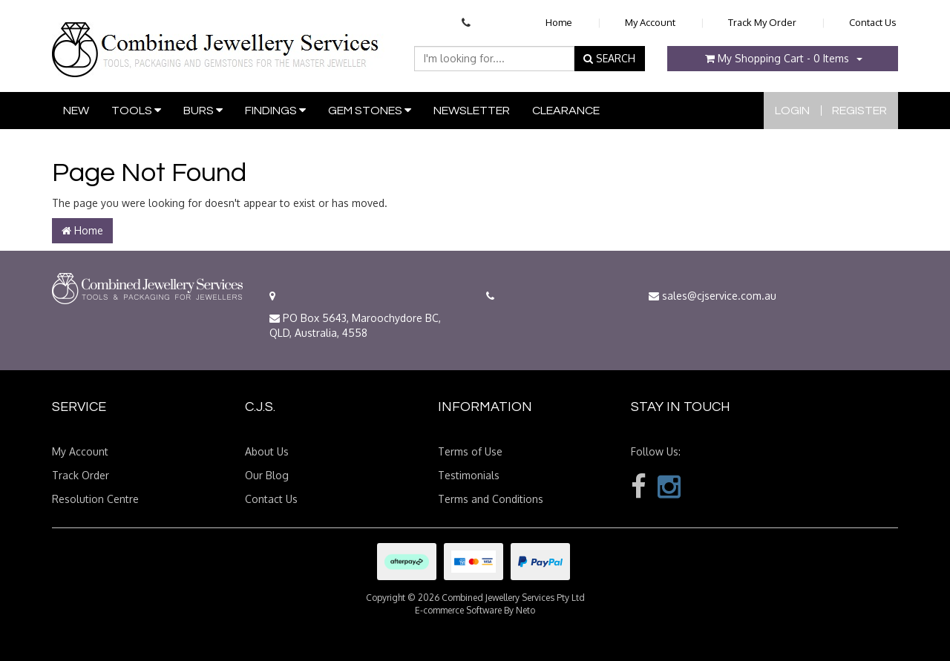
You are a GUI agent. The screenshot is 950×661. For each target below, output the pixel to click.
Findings (275, 110)
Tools (136, 110)
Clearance (566, 110)
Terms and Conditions (490, 499)
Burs (203, 110)
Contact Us (873, 22)
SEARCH (609, 58)
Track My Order (762, 22)
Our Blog (267, 475)
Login (792, 110)
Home (559, 22)
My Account (650, 22)
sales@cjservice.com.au (712, 295)
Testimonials (468, 475)
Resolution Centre (95, 499)
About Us (267, 451)
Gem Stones (369, 110)
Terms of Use (470, 451)
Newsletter (471, 110)
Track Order (80, 475)
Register (859, 110)
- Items (777, 58)
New (76, 110)
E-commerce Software (458, 610)
